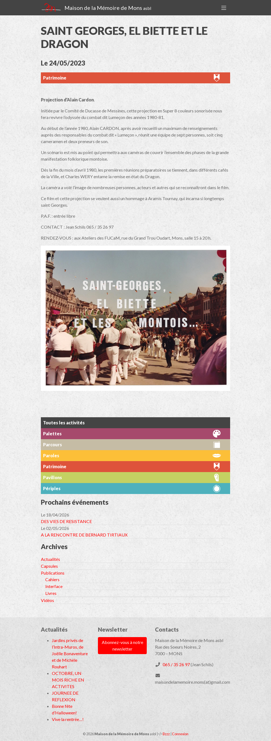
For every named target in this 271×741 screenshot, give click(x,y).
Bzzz (166, 734)
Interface (54, 586)
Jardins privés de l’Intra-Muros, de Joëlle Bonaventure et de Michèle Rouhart (70, 653)
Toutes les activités (64, 422)
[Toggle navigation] (224, 8)
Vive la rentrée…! (68, 719)
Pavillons (52, 477)
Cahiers (52, 579)
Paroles (51, 455)
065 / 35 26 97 (176, 664)
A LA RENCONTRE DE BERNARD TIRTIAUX (84, 534)
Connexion (180, 734)
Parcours (52, 444)
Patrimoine (54, 77)
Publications (52, 572)
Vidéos (47, 600)
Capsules (49, 566)
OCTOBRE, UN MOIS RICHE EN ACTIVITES (68, 680)
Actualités (50, 559)
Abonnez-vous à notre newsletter (122, 645)
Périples (52, 488)
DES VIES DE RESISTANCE (66, 521)
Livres (51, 593)
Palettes (52, 433)
